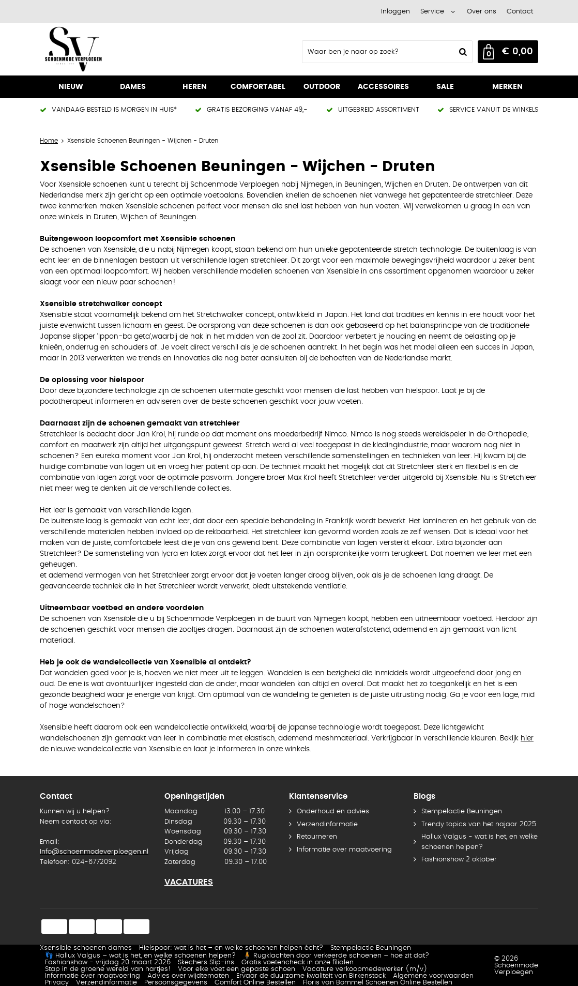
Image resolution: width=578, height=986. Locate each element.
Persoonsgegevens (175, 982)
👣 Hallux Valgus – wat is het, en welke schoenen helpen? (140, 955)
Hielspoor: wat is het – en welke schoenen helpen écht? (231, 948)
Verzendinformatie (327, 824)
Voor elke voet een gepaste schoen (236, 969)
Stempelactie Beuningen (461, 811)
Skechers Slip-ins (206, 962)
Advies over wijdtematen (188, 976)
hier (527, 738)
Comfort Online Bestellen (255, 982)
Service (432, 11)
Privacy (57, 982)
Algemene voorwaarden (433, 976)
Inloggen (395, 11)
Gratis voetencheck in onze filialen (297, 962)
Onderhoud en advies (333, 811)
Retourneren (317, 836)
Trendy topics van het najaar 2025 (478, 824)
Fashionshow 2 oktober (459, 859)
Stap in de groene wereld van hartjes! (108, 969)
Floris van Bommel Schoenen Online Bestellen (377, 982)
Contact (520, 11)
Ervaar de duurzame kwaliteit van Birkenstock (311, 976)
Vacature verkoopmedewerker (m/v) (365, 969)
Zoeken (461, 51)
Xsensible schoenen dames (86, 948)
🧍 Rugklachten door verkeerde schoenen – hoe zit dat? (336, 955)
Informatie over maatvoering (344, 849)
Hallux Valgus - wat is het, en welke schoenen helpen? (479, 842)
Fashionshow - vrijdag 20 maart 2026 (108, 962)
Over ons (481, 11)
